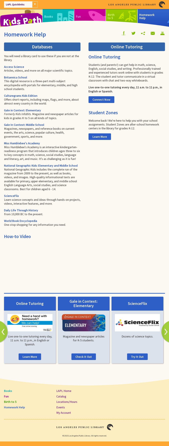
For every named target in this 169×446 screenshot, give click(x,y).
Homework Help (14, 407)
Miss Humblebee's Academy (22, 143)
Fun (6, 396)
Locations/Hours (66, 402)
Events (60, 407)
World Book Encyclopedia (20, 221)
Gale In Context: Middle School (24, 125)
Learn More (100, 137)
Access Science (14, 67)
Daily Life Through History (21, 210)
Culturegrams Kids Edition (20, 96)
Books (8, 391)
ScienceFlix (11, 196)
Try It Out (137, 357)
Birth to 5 (10, 402)
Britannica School (15, 77)
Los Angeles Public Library (136, 4)
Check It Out (83, 357)
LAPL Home (63, 391)
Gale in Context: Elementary (22, 110)
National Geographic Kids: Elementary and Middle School (41, 165)
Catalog (61, 396)
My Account (63, 413)
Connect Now (101, 99)
